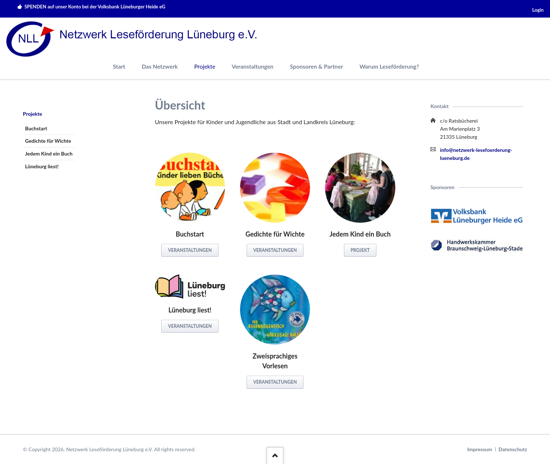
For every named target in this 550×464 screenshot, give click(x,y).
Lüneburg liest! (42, 166)
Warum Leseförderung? (389, 66)
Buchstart (36, 128)
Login (537, 10)
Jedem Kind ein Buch (49, 153)
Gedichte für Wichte (48, 141)
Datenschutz (513, 449)
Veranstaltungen (253, 66)
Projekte (32, 114)
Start (119, 66)
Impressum (479, 449)
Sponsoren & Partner (316, 66)
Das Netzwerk (160, 66)
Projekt (360, 250)
